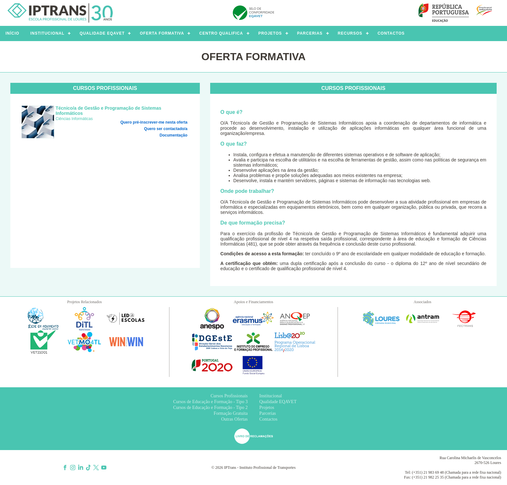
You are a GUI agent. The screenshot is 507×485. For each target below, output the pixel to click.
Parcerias (267, 413)
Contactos (268, 419)
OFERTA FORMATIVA (162, 33)
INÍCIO (12, 33)
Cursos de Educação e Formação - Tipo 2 (210, 407)
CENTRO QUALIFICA (221, 33)
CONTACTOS (391, 33)
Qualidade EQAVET (278, 401)
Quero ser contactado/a (166, 129)
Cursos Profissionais (229, 395)
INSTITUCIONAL (47, 33)
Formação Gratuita (231, 413)
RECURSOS (350, 33)
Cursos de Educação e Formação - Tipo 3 (210, 401)
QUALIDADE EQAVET (102, 33)
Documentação (174, 135)
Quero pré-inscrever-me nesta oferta (153, 122)
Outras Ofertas (234, 419)
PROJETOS (270, 33)
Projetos (266, 407)
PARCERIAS (310, 33)
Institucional (270, 395)
